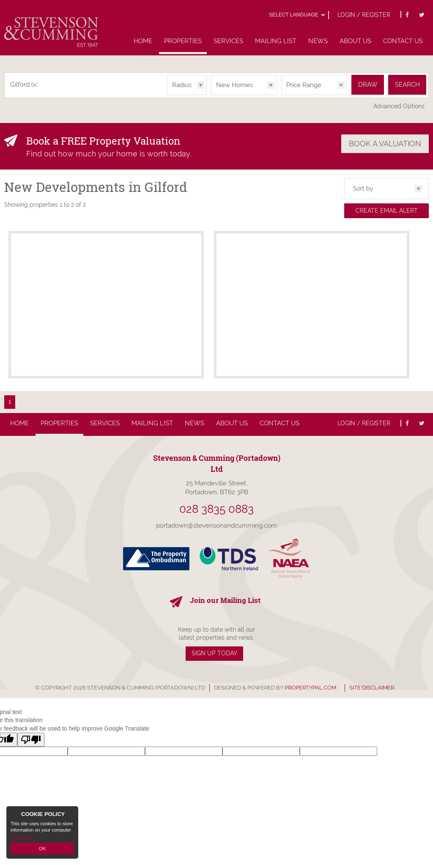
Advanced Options (399, 106)
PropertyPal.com (310, 687)
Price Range (303, 85)
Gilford (24, 84)
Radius (182, 85)
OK (42, 848)
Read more (22, 837)
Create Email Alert (387, 210)
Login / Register (363, 14)
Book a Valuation (385, 143)
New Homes (234, 85)
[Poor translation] (30, 740)
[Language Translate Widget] (296, 14)
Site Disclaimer (371, 687)
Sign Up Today (214, 653)
